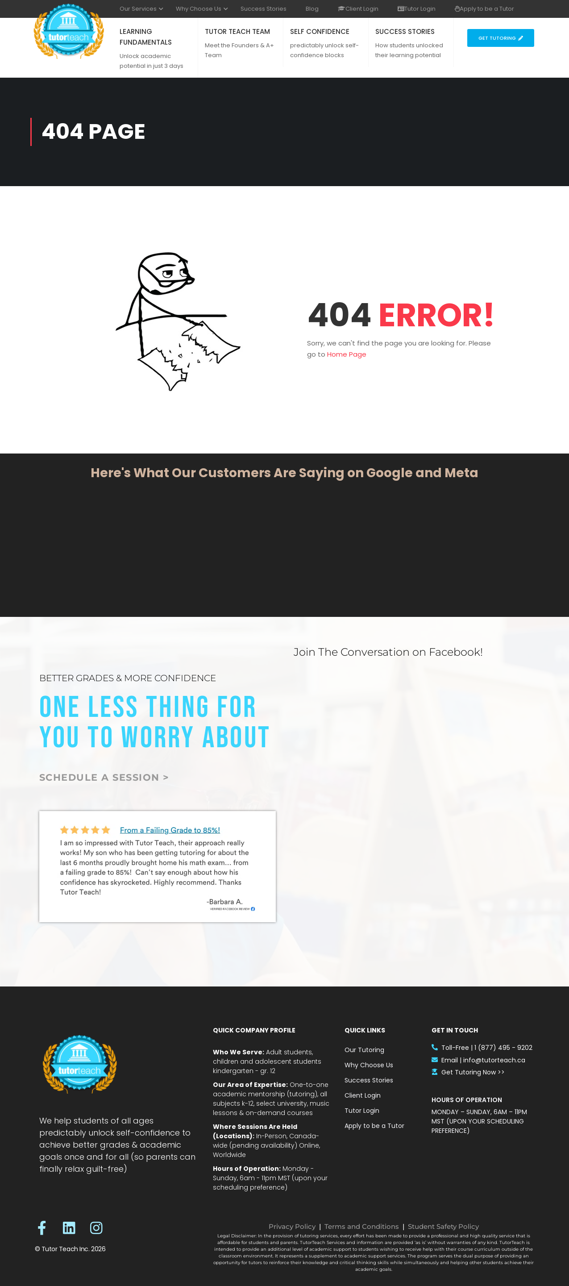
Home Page (346, 354)
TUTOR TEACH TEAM (237, 31)
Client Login (358, 8)
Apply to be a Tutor (484, 8)
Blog (312, 8)
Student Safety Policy (443, 1226)
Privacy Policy (292, 1226)
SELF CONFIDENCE (319, 31)
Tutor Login (417, 8)
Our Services (138, 8)
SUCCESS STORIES (405, 31)
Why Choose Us (198, 8)
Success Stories (264, 8)
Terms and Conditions (361, 1226)
